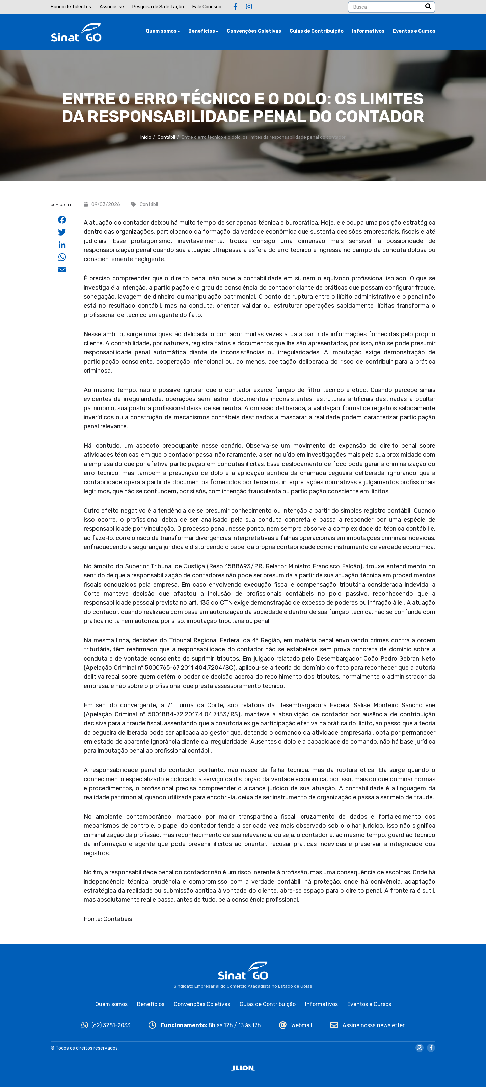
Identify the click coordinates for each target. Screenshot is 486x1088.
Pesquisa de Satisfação (158, 7)
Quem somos (163, 32)
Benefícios (203, 32)
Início (145, 138)
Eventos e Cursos (414, 32)
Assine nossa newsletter (367, 1026)
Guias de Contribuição (317, 32)
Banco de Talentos (71, 7)
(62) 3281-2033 (105, 1026)
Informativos (368, 32)
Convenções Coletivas (254, 32)
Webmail (295, 1026)
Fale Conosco (206, 7)
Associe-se (112, 7)
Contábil (166, 138)
